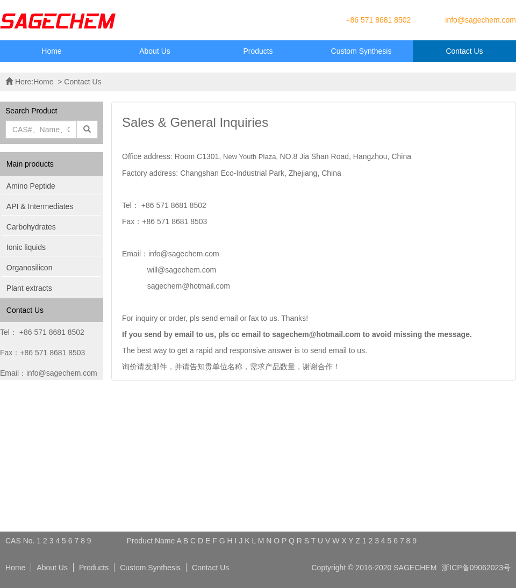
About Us (154, 51)
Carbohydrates (31, 227)
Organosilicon (29, 267)
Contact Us (464, 51)
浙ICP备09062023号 (476, 567)
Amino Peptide (30, 186)
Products (258, 51)
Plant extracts (29, 288)
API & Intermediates (40, 206)
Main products (30, 164)
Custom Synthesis (361, 51)
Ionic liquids (26, 247)
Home (51, 51)
